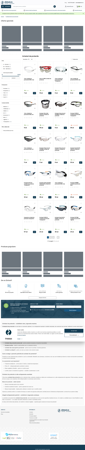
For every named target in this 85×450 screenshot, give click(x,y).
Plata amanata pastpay (34, 422)
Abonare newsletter (5, 412)
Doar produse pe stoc (8, 130)
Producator (4, 84)
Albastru (6, 106)
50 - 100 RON (7, 66)
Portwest (6, 88)
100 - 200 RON (7, 68)
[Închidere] (83, 13)
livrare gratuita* (12, 10)
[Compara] (35, 73)
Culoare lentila (5, 103)
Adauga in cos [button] (34, 93)
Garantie (77, 10)
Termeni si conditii (33, 418)
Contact (31, 412)
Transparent (7, 121)
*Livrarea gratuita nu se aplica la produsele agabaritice (38, 420)
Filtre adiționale (5, 126)
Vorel (5, 97)
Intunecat (6, 115)
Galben (5, 111)
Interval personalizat (8, 72)
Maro (5, 117)
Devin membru (72, 310)
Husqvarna (6, 90)
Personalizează (74, 443)
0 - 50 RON (7, 64)
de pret (80, 10)
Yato (5, 93)
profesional (34, 10)
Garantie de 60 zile (50, 10)
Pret (3, 60)
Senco (5, 95)
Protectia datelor (33, 416)
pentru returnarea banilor (60, 10)
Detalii (18, 447)
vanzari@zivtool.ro (79, 2)
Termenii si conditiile (49, 309)
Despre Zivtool (42, 297)
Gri (4, 113)
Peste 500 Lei (6, 10)
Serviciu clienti (29, 10)
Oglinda (6, 119)
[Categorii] (6, 6)
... (56, 237)
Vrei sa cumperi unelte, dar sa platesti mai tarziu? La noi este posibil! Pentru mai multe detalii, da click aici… (49, 13)
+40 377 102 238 (71, 2)
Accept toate (74, 439)
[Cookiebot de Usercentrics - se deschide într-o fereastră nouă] (8, 447)
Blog (66, 2)
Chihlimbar (6, 108)
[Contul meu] (69, 7)
